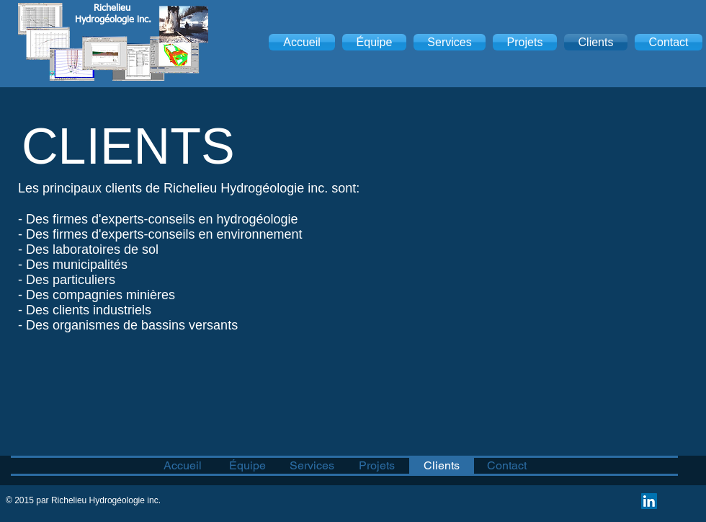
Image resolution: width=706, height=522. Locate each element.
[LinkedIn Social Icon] (649, 501)
